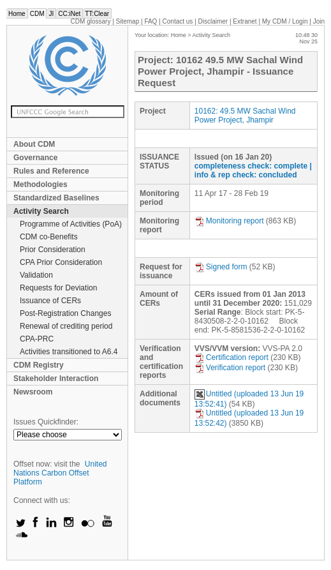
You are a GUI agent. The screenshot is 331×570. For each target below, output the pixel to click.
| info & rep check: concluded (253, 170)
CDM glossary (91, 21)
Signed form (221, 266)
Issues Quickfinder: (45, 421)
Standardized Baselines (56, 197)
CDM (37, 13)
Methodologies (40, 184)
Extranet (244, 21)
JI (51, 13)
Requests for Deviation (58, 287)
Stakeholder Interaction (55, 378)
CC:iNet (69, 13)
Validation (36, 275)
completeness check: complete (251, 165)
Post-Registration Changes (65, 313)
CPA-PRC (37, 338)
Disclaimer (213, 21)
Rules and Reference (51, 171)
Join (319, 21)
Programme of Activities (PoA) (71, 224)
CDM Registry (38, 365)
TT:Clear (97, 13)
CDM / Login (285, 21)
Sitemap (128, 21)
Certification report (231, 357)
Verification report (230, 367)
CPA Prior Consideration (61, 262)
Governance (35, 157)
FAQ (150, 21)
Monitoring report (229, 220)
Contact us (178, 21)
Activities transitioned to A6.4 (68, 351)
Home (17, 13)
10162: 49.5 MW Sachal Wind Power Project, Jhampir (245, 115)
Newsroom (32, 391)
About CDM (34, 144)
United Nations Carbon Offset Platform (60, 473)
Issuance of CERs (50, 300)
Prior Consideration (52, 249)
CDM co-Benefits (49, 236)
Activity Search (41, 211)
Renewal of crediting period (66, 326)
